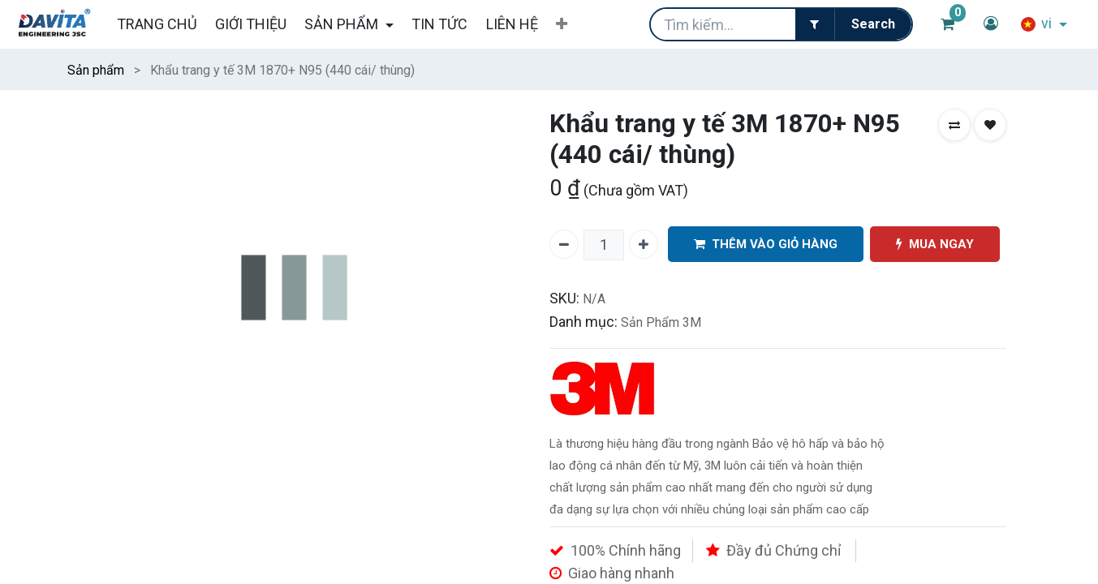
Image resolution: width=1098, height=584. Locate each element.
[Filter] (814, 24)
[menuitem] (156, 24)
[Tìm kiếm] (872, 24)
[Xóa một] (564, 244)
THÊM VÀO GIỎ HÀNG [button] (765, 244)
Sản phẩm (95, 70)
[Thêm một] (643, 244)
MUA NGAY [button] (935, 244)
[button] (561, 24)
